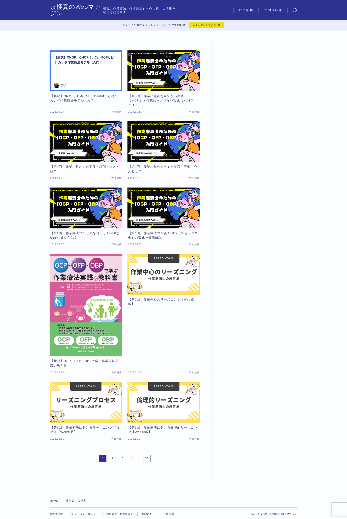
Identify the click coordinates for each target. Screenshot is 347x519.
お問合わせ (273, 10)
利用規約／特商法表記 (124, 515)
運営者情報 (57, 515)
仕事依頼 (246, 10)
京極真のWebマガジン (85, 10)
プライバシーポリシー (87, 515)
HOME (54, 502)
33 (146, 459)
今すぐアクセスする (203, 25)
